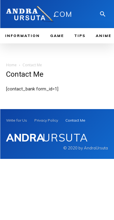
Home (11, 65)
